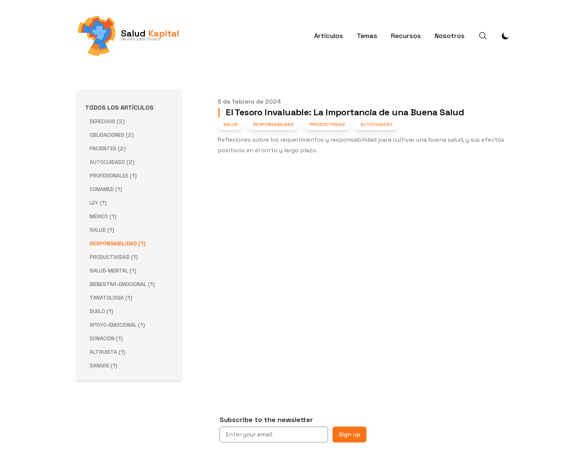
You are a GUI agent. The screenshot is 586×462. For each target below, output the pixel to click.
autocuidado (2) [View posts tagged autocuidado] (112, 162)
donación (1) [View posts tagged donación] (106, 338)
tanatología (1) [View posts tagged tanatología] (111, 297)
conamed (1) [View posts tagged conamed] (106, 189)
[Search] (482, 35)
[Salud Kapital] (127, 36)
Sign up (349, 434)
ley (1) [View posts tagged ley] (98, 202)
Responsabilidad (273, 124)
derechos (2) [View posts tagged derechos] (107, 121)
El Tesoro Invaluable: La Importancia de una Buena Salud (341, 112)
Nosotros (450, 35)
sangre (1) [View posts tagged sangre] (104, 365)
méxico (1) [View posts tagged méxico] (103, 216)
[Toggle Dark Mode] (505, 35)
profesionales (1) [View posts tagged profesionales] (113, 175)
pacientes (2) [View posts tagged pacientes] (108, 148)
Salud (230, 124)
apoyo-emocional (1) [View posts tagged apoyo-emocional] (117, 324)
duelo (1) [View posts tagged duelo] (101, 311)
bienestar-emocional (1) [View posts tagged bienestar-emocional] (122, 284)
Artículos (328, 35)
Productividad (327, 124)
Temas (367, 35)
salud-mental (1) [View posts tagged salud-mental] (113, 270)
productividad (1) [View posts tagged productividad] (114, 257)
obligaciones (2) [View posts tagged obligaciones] (112, 135)
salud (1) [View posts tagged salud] (102, 229)
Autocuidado (376, 124)
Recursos (406, 35)
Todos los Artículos (119, 108)
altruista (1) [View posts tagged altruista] (107, 352)
